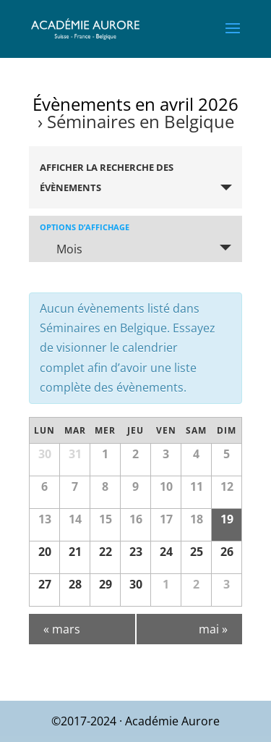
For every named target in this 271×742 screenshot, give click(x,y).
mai (213, 629)
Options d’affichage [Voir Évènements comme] (84, 227)
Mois (60, 249)
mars (61, 629)
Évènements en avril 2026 (135, 104)
